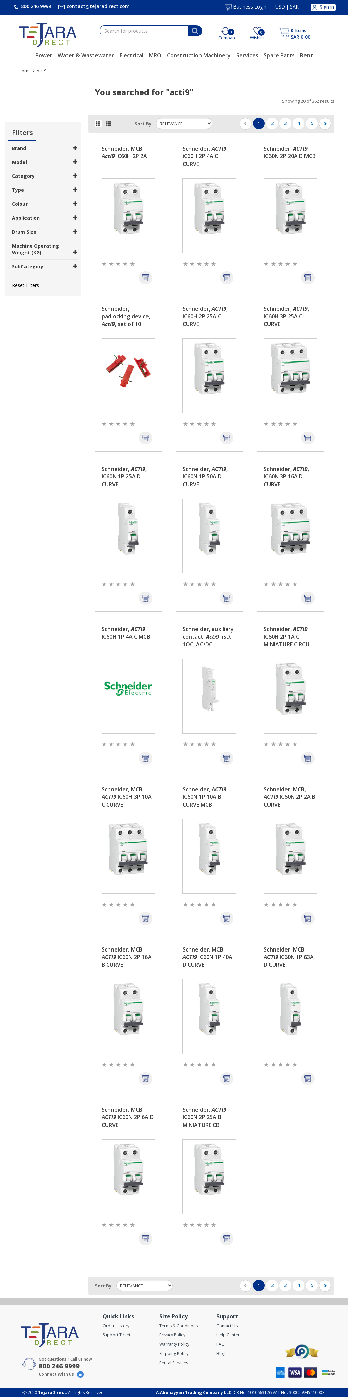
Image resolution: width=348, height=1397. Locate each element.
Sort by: (144, 124)
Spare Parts (279, 55)
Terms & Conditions (178, 1326)
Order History (116, 1326)
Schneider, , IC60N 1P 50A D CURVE (205, 476)
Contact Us (227, 1326)
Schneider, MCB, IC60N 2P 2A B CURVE (289, 797)
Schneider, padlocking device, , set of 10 (126, 316)
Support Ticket (116, 1335)
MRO (155, 55)
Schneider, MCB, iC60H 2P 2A (124, 152)
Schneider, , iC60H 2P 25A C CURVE (205, 316)
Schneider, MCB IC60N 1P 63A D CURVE (289, 957)
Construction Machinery (199, 55)
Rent (306, 55)
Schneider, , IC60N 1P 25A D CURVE (124, 476)
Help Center (228, 1335)
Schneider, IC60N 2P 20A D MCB (290, 152)
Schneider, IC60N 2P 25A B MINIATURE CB (204, 1117)
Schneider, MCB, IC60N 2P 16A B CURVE (127, 957)
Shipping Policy (173, 1354)
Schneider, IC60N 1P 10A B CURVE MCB (204, 797)
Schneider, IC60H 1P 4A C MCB (126, 633)
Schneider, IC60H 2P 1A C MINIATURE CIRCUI (287, 637)
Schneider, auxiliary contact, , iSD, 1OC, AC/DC (208, 637)
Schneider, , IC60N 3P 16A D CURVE (286, 476)
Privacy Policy (172, 1335)
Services (247, 55)
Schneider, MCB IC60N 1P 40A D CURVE (207, 957)
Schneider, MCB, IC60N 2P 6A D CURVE (128, 1117)
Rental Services (173, 1363)
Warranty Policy (174, 1344)
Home (25, 71)
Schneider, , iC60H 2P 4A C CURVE (205, 156)
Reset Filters (25, 285)
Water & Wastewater (86, 55)
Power (43, 55)
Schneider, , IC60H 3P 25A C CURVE (286, 316)
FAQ (220, 1344)
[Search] (195, 31)
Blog (220, 1354)
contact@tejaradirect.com (97, 6)
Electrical (131, 55)
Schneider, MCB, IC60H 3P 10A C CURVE (127, 797)
